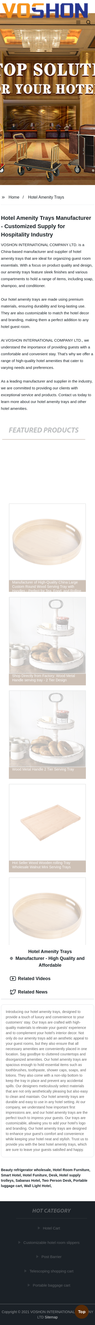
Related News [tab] (29, 992)
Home (14, 197)
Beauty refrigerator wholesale (26, 1170)
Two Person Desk (56, 1180)
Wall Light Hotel (37, 1186)
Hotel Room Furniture (71, 1170)
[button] (78, 23)
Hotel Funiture (35, 1175)
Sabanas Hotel (27, 1180)
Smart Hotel (11, 1175)
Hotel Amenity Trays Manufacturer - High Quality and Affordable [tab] (47, 958)
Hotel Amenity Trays (46, 197)
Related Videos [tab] (30, 979)
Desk (53, 1175)
